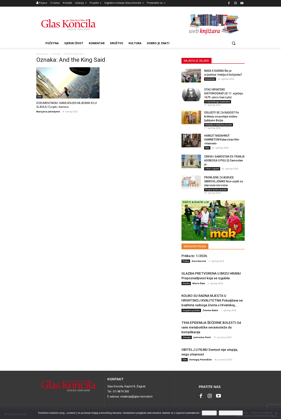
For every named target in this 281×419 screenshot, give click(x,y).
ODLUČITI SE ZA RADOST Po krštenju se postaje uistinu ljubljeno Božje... (221, 116)
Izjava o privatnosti (230, 412)
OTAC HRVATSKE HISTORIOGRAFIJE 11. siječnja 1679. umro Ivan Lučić (223, 93)
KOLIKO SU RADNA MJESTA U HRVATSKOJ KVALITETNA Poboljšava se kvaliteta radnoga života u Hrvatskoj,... (212, 300)
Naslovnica (42, 54)
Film (39, 96)
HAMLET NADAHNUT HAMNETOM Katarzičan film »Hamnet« (221, 139)
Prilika (186, 261)
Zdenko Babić (210, 310)
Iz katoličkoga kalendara (217, 101)
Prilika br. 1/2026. (194, 256)
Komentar (210, 79)
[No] (276, 413)
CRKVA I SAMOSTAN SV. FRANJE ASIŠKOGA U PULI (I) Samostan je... (224, 160)
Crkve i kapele (212, 168)
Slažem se (209, 412)
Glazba (186, 283)
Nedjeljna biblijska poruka (218, 124)
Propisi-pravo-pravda (216, 189)
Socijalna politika (191, 310)
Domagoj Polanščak (200, 359)
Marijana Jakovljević (48, 111)
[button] (233, 43)
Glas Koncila (199, 261)
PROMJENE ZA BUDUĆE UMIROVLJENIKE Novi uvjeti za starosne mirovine (223, 181)
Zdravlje (187, 337)
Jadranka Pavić (202, 337)
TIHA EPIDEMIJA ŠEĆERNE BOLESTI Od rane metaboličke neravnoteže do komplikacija (211, 327)
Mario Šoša (198, 283)
